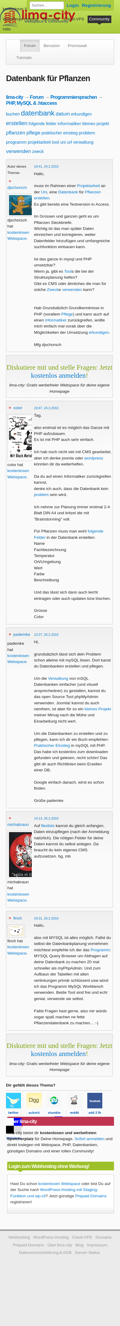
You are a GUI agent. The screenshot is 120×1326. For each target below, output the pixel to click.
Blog (79, 1245)
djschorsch (17, 187)
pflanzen (15, 133)
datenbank (38, 113)
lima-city (14, 97)
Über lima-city (59, 1245)
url (69, 142)
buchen (13, 114)
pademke (21, 634)
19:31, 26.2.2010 (46, 918)
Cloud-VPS (74, 19)
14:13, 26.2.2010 (46, 818)
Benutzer (52, 45)
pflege (33, 133)
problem (87, 132)
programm (16, 142)
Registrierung (96, 5)
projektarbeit (39, 142)
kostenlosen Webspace (59, 1183)
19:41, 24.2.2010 (46, 166)
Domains (51, 19)
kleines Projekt (98, 709)
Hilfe (7, 29)
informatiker (69, 123)
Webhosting (19, 1237)
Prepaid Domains (90, 1196)
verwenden (18, 151)
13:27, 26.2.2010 (46, 634)
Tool (68, 271)
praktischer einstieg (59, 133)
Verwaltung (58, 678)
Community (99, 19)
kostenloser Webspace (23, 9)
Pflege (67, 314)
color (17, 408)
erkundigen (81, 114)
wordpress (93, 458)
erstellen (17, 123)
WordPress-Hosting (20, 19)
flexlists (48, 825)
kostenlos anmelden (58, 375)
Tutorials (24, 57)
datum (63, 114)
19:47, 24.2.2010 (46, 408)
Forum (30, 45)
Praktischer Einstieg (52, 745)
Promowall (77, 45)
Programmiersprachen (73, 97)
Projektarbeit (88, 185)
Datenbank (68, 192)
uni (63, 142)
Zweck (52, 289)
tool (55, 142)
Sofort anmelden (90, 1139)
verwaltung (83, 142)
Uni (44, 192)
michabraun (18, 824)
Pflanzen (93, 192)
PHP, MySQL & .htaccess (31, 103)
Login (73, 5)
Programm (100, 950)
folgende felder (43, 123)
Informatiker (56, 320)
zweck (38, 151)
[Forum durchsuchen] (47, 5)
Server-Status (87, 1252)
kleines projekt (95, 123)
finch (17, 918)
